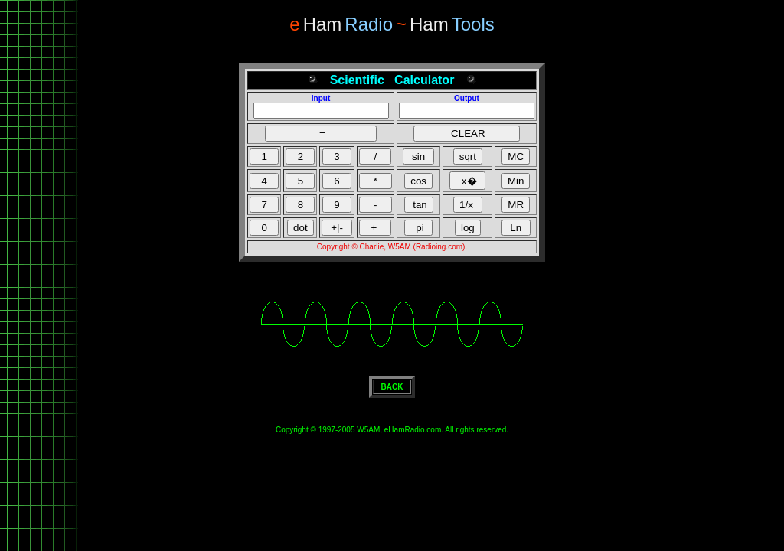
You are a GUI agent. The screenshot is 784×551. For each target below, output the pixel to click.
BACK (392, 387)
